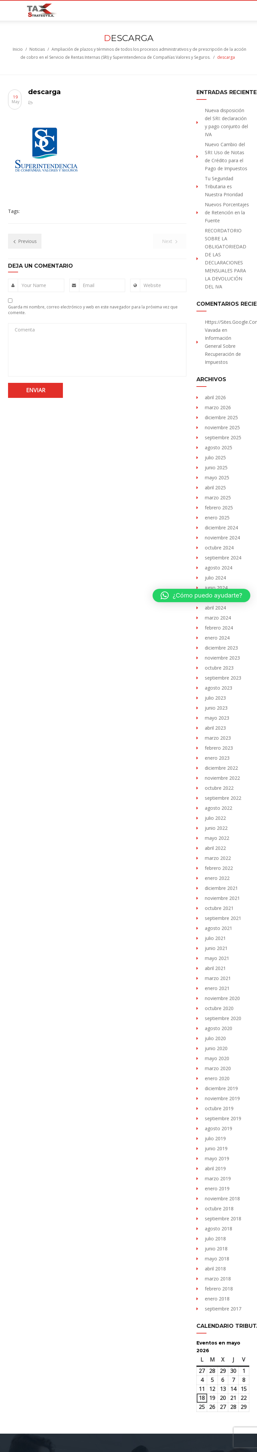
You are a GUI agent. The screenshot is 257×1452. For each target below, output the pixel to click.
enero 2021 (217, 988)
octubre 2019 (219, 1108)
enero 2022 (217, 878)
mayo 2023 (217, 718)
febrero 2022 (219, 868)
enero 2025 (217, 517)
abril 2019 (215, 1168)
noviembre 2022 (222, 778)
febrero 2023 (219, 748)
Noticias (37, 49)
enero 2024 (217, 638)
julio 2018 (215, 1238)
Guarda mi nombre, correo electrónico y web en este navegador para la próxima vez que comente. (93, 309)
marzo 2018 (218, 1278)
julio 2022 (215, 818)
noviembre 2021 (222, 898)
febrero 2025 (219, 507)
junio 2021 (216, 948)
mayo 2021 (217, 958)
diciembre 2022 (221, 768)
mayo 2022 (217, 838)
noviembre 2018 (222, 1198)
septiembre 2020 (223, 1018)
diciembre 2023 (221, 648)
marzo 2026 (218, 407)
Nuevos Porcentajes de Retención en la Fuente (227, 212)
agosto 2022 (218, 808)
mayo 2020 (217, 1058)
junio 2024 (216, 587)
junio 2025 (216, 467)
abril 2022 (215, 848)
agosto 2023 (218, 688)
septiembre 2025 (223, 437)
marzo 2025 (218, 497)
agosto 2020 (218, 1028)
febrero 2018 (219, 1288)
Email (88, 285)
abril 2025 (215, 487)
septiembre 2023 (223, 678)
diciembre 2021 (221, 888)
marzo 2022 (218, 858)
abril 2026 (215, 397)
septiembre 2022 (223, 798)
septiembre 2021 (223, 918)
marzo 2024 (218, 618)
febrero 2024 (219, 628)
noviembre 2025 (222, 427)
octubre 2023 (219, 668)
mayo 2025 (217, 477)
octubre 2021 (219, 908)
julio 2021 (215, 938)
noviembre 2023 (222, 658)
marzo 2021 (218, 978)
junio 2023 (216, 708)
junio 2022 (216, 828)
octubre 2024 (219, 547)
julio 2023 (215, 698)
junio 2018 (216, 1248)
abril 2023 (215, 728)
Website (152, 285)
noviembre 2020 (222, 998)
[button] (201, 595)
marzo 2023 (218, 738)
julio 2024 (215, 577)
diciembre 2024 (221, 527)
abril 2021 (215, 968)
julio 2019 (215, 1138)
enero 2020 (217, 1078)
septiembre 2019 (223, 1118)
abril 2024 (215, 607)
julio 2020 (215, 1038)
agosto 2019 (218, 1128)
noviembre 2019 (222, 1098)
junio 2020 (216, 1048)
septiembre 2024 (223, 557)
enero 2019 (217, 1188)
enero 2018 (217, 1298)
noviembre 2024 (222, 537)
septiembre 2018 (223, 1218)
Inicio (18, 49)
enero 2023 (217, 758)
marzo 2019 (218, 1178)
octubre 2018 (219, 1208)
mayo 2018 (217, 1258)
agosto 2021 (218, 928)
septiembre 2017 (223, 1308)
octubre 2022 (219, 788)
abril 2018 (215, 1268)
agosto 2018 (218, 1228)
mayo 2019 (217, 1158)
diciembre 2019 (221, 1088)
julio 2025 (215, 457)
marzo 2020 (218, 1068)
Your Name (33, 285)
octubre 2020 (219, 1008)
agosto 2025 (218, 447)
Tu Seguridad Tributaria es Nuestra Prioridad (224, 186)
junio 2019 (216, 1148)
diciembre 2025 (221, 417)
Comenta (25, 329)
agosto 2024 (218, 567)
